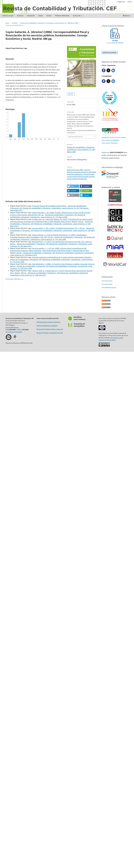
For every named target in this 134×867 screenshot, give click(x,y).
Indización (31, 16)
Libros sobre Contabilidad (110, 140)
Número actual (7, 16)
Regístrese (106, 152)
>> (22, 279)
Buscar (126, 16)
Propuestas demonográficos (79, 325)
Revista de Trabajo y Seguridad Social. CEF (50, 333)
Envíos (49, 16)
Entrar (130, 2)
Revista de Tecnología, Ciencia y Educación (50, 329)
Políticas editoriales (62, 16)
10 (18, 279)
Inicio (7, 23)
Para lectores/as (107, 281)
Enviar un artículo (109, 52)
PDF (71, 94)
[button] (73, 186)
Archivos (20, 16)
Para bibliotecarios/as (109, 288)
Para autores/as (107, 284)
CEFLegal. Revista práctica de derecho (48, 322)
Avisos (40, 16)
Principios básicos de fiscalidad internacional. (49, 206)
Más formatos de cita (76, 137)
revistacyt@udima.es (12, 327)
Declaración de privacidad (14, 332)
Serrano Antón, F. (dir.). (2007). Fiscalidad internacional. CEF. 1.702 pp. (58, 228)
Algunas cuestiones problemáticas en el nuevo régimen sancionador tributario (62, 257)
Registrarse (121, 2)
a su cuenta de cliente (115, 40)
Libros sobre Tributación (110, 143)
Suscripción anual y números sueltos (114, 137)
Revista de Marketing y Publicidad (47, 326)
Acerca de (77, 16)
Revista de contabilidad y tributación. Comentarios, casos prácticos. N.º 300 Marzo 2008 (49, 23)
